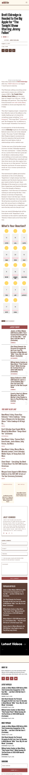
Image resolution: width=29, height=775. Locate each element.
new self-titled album (19, 94)
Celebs (4, 460)
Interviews (14, 350)
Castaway (23, 111)
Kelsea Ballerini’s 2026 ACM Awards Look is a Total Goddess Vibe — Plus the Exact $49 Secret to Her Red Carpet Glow (19, 374)
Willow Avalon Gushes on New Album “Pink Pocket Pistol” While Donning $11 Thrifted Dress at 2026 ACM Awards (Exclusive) (19, 358)
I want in (14, 762)
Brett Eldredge (10, 312)
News (3, 437)
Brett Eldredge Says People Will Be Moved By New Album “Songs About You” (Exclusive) (14, 423)
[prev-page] (3, 641)
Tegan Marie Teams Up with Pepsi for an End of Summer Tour (21, 486)
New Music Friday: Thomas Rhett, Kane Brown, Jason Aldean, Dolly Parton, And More (13, 433)
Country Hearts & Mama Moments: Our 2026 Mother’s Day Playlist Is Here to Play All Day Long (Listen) (19, 389)
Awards (13, 334)
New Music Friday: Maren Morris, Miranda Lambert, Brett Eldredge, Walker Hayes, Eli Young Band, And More (13, 444)
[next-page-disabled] (26, 641)
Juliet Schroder (14, 40)
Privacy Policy (18, 765)
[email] (14, 757)
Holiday (13, 395)
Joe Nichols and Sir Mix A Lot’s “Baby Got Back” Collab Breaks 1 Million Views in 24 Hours (7, 490)
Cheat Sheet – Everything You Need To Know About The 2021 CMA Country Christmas (14, 455)
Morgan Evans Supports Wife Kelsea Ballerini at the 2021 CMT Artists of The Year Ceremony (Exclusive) (14, 465)
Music (3, 417)
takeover (12, 75)
